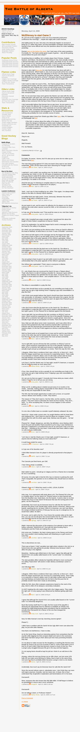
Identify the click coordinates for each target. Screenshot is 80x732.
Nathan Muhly (35, 366)
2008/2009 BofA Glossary (10, 62)
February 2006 (6, 235)
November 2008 (7, 284)
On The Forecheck (7, 188)
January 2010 (6, 306)
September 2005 (7, 227)
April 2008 (5, 274)
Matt (32, 186)
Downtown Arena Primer (10, 60)
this (36, 118)
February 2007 (6, 253)
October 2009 (6, 301)
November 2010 (7, 315)
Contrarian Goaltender (9, 218)
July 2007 (5, 260)
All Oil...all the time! (8, 155)
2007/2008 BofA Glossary (10, 63)
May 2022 (5, 336)
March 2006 (5, 236)
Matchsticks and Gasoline (10, 162)
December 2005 (7, 232)
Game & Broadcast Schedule (8, 76)
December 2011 (7, 325)
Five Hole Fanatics (8, 163)
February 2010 (6, 307)
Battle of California (7, 182)
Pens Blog (5, 197)
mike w (33, 467)
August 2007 (6, 262)
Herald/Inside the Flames (10, 165)
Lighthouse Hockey (8, 200)
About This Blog (7, 52)
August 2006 (6, 244)
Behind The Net (7, 121)
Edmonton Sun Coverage (10, 99)
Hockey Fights (6, 129)
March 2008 (5, 272)
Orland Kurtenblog (7, 176)
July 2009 (5, 296)
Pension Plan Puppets (8, 192)
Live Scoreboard (7, 113)
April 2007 (5, 256)
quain (32, 489)
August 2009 (6, 298)
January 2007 (6, 251)
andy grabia (34, 214)
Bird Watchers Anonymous (10, 203)
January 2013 (6, 331)
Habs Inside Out (7, 194)
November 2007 (7, 266)
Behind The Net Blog (8, 214)
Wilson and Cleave (8, 160)
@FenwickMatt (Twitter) (9, 46)
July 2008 (5, 278)
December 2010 (7, 316)
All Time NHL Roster (8, 82)
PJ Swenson (35, 243)
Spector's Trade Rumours (9, 212)
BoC (32, 160)
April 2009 (5, 292)
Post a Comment (27, 698)
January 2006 (6, 233)
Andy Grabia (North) (8, 49)
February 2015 (6, 333)
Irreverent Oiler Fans (8, 147)
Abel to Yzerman (7, 186)
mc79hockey (6, 145)
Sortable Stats (6, 114)
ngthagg (33, 520)
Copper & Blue (6, 152)
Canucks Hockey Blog (8, 174)
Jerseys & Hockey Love (9, 179)
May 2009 (5, 293)
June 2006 (5, 241)
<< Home (25, 701)
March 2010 (5, 309)
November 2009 (7, 303)
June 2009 (5, 295)
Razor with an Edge (8, 180)
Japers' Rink (5, 201)
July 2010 (5, 312)
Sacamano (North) (8, 48)
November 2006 (7, 248)
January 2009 (6, 287)
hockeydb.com (6, 125)
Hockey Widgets (7, 127)
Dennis (33, 662)
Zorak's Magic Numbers (9, 122)
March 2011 (5, 321)
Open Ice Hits (6, 168)
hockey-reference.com (9, 124)
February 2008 (6, 271)
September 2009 (7, 299)
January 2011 (6, 318)
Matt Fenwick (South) (9, 44)
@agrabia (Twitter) (8, 51)
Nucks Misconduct (7, 177)
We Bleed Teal (6, 185)
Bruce (33, 432)
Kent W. (33, 280)
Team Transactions (8, 84)
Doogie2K (34, 684)
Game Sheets (6, 116)
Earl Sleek (34, 167)
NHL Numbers (6, 130)
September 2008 (7, 281)
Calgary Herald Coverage (10, 80)
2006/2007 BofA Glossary (10, 65)
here (59, 116)
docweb (33, 569)
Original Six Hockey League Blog (10, 216)
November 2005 (7, 230)
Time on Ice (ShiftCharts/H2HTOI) (8, 118)
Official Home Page (8, 74)
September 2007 (7, 263)
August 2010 (6, 313)
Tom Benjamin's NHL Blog (10, 173)
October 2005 (6, 228)
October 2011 (6, 324)
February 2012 (6, 327)
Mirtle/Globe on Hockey (9, 208)
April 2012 (5, 328)
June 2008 (5, 277)
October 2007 (6, 265)
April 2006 (5, 238)
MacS (33, 338)
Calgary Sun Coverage (9, 79)
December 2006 (7, 250)
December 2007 (7, 268)
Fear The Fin (6, 183)
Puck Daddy (5, 211)
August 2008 (6, 280)
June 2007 (5, 259)
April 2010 (5, 310)
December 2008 (7, 286)
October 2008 (6, 283)
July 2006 (5, 242)
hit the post (5, 166)
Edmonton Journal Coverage (8, 97)
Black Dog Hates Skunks (10, 150)
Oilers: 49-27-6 (7, 32)
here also (39, 70)
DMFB (33, 456)
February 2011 (6, 319)
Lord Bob (34, 302)
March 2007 (5, 254)
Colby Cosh (34, 613)
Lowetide (5, 149)
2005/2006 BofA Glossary (10, 66)
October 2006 (6, 247)
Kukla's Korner (6, 209)
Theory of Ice (6, 195)
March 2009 (5, 290)
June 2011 (5, 322)
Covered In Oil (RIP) (8, 144)
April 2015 (5, 334)
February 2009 (6, 289)
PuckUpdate (5, 198)
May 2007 (5, 257)
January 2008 (6, 269)
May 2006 (5, 239)
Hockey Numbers (7, 220)
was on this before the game (36, 51)
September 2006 (7, 245)
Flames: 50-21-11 (7, 30)
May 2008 (5, 275)
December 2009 (7, 304)
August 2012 (6, 330)
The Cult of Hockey (8, 153)
